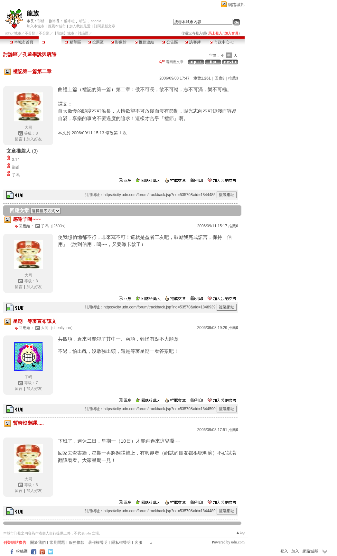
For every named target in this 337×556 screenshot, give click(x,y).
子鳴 (16, 175)
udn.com (238, 542)
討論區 (50, 42)
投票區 (96, 42)
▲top (240, 532)
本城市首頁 (21, 42)
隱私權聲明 (121, 542)
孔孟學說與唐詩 (39, 54)
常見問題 (57, 542)
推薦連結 (144, 42)
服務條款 (76, 542)
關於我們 (38, 542)
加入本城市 (35, 26)
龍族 (33, 13)
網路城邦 (236, 4)
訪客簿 (193, 42)
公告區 (170, 42)
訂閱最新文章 (104, 26)
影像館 (118, 42)
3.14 (15, 159)
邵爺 (40, 21)
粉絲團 (22, 551)
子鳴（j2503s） (54, 226)
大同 (28, 127)
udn (8, 33)
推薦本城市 (57, 26)
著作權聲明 (98, 542)
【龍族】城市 (63, 33)
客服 (138, 542)
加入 (295, 551)
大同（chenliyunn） (58, 327)
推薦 (233, 78)
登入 (284, 551)
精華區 (73, 42)
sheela (96, 21)
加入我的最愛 (79, 26)
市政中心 (222, 42)
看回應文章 (171, 62)
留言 (19, 139)
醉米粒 (69, 21)
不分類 (30, 33)
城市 (17, 33)
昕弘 (82, 21)
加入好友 (34, 139)
